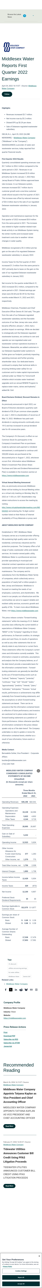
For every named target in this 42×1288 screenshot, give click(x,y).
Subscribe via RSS (11, 1039)
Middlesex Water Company (24, 138)
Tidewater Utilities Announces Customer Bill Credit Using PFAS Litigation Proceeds (18, 1155)
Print (5, 1032)
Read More (9, 1126)
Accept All (21, 1285)
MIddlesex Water (14, 976)
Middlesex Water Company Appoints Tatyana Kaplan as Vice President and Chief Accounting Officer (19, 1096)
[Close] (39, 1257)
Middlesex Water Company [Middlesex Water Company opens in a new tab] (17, 984)
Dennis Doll (26, 976)
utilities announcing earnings (18, 968)
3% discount (12, 964)
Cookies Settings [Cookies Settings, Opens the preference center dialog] (21, 1272)
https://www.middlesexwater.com (15, 475)
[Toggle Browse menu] (33, 15)
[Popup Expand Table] (38, 771)
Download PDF (9, 1036)
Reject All (21, 1279)
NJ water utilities (14, 972)
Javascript (8, 1046)
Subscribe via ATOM (12, 1043)
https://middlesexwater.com (15, 1018)
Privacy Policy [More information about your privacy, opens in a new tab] (7, 1268)
